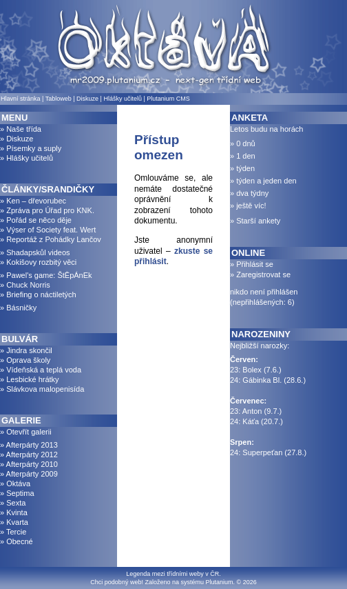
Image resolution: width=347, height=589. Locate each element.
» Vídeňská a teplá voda (40, 370)
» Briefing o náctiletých (38, 294)
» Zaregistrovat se (260, 274)
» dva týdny (249, 193)
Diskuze (87, 98)
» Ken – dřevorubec (33, 201)
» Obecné (16, 541)
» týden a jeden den (263, 181)
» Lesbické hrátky (29, 379)
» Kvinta (14, 512)
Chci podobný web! (116, 582)
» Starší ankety (255, 221)
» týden (242, 168)
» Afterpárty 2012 (29, 454)
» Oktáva (15, 483)
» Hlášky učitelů (26, 158)
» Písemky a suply (30, 148)
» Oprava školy (25, 360)
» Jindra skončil (26, 350)
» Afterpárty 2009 (29, 474)
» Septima (17, 493)
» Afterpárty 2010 (29, 464)
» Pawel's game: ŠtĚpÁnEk (46, 275)
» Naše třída (20, 129)
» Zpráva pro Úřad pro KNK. (47, 210)
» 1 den (242, 156)
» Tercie (13, 532)
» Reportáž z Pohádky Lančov (50, 239)
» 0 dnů (242, 143)
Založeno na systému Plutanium (189, 582)
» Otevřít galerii (26, 432)
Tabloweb (58, 98)
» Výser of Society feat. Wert (48, 230)
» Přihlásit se (251, 264)
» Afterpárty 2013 (29, 445)
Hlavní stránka (21, 98)
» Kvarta (14, 522)
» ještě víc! (248, 205)
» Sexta (12, 503)
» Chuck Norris (25, 285)
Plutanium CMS (168, 98)
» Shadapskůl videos (35, 252)
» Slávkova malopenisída (42, 389)
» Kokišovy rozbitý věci (38, 262)
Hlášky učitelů (122, 98)
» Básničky (18, 307)
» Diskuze (16, 138)
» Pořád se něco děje (36, 220)
